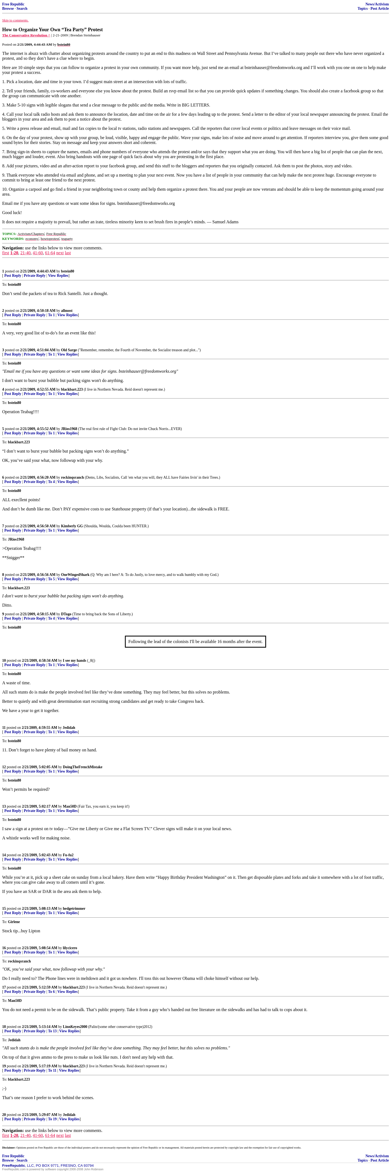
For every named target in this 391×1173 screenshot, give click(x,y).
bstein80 (67, 271)
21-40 (25, 252)
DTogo (66, 614)
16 (4, 948)
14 (4, 855)
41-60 (38, 252)
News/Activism (377, 4)
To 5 (51, 579)
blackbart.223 (72, 389)
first (5, 252)
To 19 (52, 1119)
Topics (363, 9)
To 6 (51, 992)
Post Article (379, 9)
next (60, 252)
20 (4, 1115)
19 (4, 1066)
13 (4, 806)
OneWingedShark (75, 575)
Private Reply (35, 276)
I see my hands (74, 660)
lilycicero (70, 948)
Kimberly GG (72, 526)
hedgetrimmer (74, 909)
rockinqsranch (72, 477)
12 (4, 767)
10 (4, 660)
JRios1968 (69, 429)
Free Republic (13, 4)
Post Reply (12, 276)
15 (4, 909)
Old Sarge (69, 350)
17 (4, 987)
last (68, 252)
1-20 (14, 252)
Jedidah (69, 728)
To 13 (52, 1031)
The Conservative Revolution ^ (26, 35)
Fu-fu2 (68, 855)
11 (4, 728)
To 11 (52, 1070)
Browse (8, 9)
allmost (66, 311)
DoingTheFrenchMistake (83, 767)
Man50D (70, 806)
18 (4, 1027)
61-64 (50, 252)
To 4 (51, 482)
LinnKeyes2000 (75, 1027)
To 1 (51, 315)
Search (22, 9)
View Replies (58, 276)
